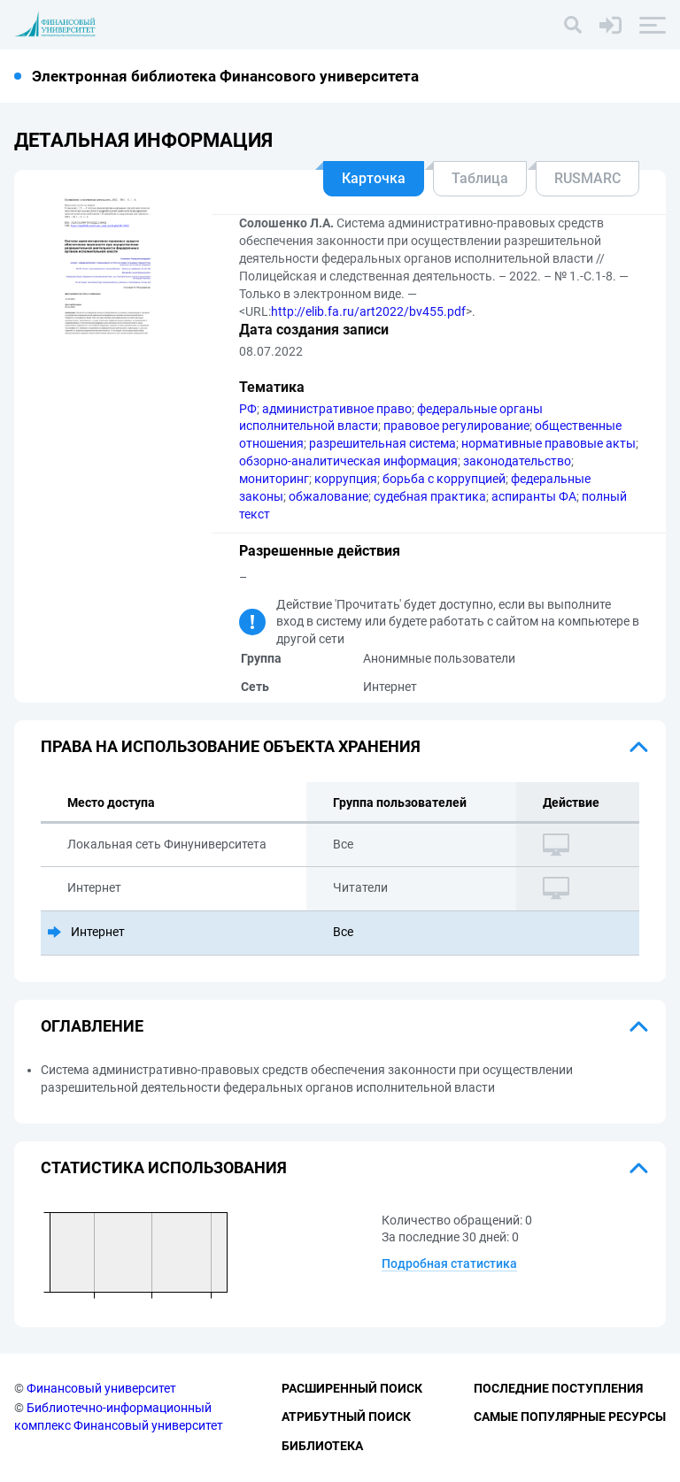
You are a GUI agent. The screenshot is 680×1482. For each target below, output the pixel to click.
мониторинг (274, 479)
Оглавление (92, 1026)
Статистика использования (164, 1167)
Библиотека (322, 1446)
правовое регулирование (456, 425)
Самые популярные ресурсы (570, 1416)
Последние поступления (558, 1388)
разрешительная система (382, 443)
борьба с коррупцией (444, 479)
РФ (248, 409)
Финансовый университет (101, 1388)
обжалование (328, 496)
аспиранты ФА (533, 496)
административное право (337, 409)
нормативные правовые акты (548, 443)
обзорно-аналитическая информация (348, 461)
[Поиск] (573, 25)
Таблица (480, 178)
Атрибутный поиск (346, 1416)
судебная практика (430, 496)
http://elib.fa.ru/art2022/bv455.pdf (368, 311)
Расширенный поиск (352, 1388)
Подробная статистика (449, 1263)
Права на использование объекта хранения (231, 746)
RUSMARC (587, 178)
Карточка (374, 178)
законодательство (517, 461)
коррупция (345, 479)
